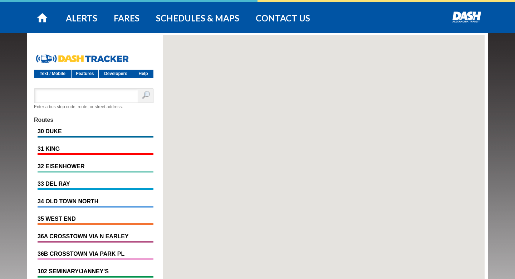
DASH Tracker (93, 56)
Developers (115, 73)
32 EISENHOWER (61, 166)
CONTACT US (283, 18)
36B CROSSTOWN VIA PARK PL (81, 254)
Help (143, 73)
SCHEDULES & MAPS (197, 18)
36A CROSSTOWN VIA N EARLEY (83, 236)
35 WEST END (57, 219)
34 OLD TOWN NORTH (68, 201)
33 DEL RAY (54, 184)
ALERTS (81, 18)
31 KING (49, 149)
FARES (126, 18)
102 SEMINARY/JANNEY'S (73, 271)
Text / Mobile (52, 73)
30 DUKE (50, 131)
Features (85, 73)
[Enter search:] (87, 96)
